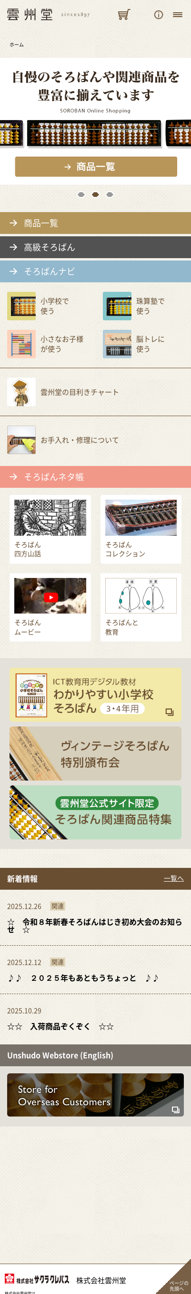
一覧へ (174, 878)
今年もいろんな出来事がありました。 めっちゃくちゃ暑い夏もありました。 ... (95, 970)
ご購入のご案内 (158, 15)
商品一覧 (41, 223)
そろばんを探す (141, 15)
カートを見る (124, 15)
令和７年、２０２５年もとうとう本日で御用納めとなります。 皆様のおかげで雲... (95, 917)
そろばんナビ (49, 271)
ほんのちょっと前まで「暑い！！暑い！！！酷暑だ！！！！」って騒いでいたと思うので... (95, 1018)
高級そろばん (49, 247)
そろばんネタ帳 (54, 477)
